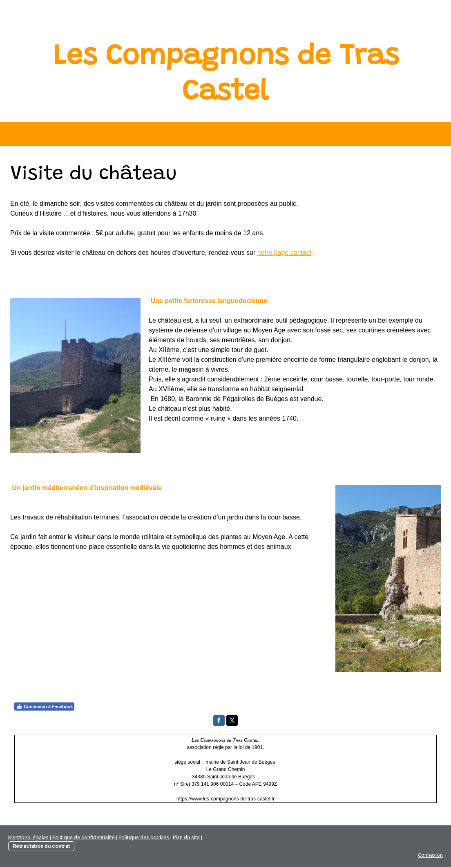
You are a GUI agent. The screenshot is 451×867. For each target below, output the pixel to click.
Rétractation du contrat (41, 846)
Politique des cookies (143, 837)
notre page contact (284, 252)
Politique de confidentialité (83, 837)
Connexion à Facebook (44, 706)
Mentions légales (28, 837)
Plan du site (186, 837)
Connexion (430, 855)
